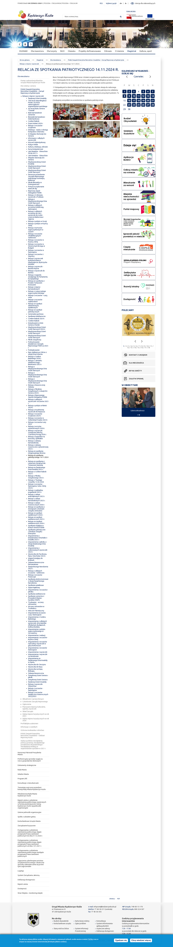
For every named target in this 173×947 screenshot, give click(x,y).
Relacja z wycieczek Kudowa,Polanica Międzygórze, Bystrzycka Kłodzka (37, 261)
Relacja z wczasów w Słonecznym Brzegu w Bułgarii (36, 246)
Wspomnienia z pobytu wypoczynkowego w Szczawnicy (36, 631)
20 (148, 100)
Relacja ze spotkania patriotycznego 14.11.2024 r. (38, 457)
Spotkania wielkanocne (36, 594)
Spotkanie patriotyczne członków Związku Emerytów (36, 531)
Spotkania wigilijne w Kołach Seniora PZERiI (36, 526)
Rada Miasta (22, 770)
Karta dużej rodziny (82, 921)
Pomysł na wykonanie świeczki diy (36, 188)
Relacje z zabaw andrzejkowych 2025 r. (36, 495)
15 (138, 347)
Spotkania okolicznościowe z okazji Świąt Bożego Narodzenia (38, 581)
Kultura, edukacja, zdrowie (38, 147)
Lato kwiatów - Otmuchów (38, 156)
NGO (62, 51)
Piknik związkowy (34, 340)
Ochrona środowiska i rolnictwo (32, 730)
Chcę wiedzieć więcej (141, 940)
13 (148, 96)
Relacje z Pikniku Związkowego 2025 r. (36, 477)
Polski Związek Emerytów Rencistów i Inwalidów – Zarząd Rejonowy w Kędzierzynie (96, 60)
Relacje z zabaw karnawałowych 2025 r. (36, 500)
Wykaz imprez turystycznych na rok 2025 (35, 715)
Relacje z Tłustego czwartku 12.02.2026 (36, 481)
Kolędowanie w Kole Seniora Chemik (35, 324)
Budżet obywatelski (61, 921)
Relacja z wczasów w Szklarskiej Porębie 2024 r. (38, 419)
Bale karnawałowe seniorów (35, 114)
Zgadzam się (121, 940)
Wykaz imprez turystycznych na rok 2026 (35, 719)
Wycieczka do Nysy (35, 667)
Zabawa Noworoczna (36, 673)
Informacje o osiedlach (29, 727)
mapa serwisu (131, 11)
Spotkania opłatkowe (36, 585)
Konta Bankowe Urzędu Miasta (29, 821)
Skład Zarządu (27, 711)
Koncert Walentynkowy (37, 142)
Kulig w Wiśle (33, 144)
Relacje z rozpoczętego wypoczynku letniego (37, 292)
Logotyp (21, 871)
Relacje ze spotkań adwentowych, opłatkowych (35, 306)
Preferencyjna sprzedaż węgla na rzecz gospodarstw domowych (30, 760)
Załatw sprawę (136, 379)
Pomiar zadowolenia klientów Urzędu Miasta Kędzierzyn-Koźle (33, 81)
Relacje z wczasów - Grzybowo (35, 126)
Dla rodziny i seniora (28, 86)
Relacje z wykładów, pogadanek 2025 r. (35, 491)
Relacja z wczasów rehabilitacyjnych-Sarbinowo (35, 236)
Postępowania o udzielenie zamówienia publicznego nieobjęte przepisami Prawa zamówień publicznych (31, 853)
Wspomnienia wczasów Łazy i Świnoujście (37, 614)
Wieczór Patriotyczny (36, 611)
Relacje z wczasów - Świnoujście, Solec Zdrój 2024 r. (37, 486)
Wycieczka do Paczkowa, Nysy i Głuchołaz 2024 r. (37, 555)
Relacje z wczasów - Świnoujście (35, 689)
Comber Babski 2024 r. (36, 319)
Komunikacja (101, 921)
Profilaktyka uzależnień (29, 723)
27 (148, 105)
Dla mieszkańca (55, 60)
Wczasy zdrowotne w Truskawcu (36, 607)
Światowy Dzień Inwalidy (37, 98)
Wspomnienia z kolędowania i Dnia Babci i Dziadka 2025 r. (37, 538)
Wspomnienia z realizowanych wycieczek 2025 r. (37, 550)
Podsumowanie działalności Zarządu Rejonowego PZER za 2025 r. (38, 345)
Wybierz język (111, 3)
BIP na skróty (135, 371)
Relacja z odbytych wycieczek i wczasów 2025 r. (38, 401)
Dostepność (22, 889)
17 (134, 100)
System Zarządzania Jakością (28, 875)
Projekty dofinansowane (90, 51)
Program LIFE (22, 779)
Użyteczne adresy (103, 928)
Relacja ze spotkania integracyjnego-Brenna (36, 452)
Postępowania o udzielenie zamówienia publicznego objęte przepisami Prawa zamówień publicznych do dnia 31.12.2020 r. (30, 833)
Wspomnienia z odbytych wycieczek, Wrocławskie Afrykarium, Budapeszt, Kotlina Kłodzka (37, 624)
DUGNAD (23, 51)
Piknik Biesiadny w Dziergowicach (35, 183)
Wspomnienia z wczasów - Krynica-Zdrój (38, 638)
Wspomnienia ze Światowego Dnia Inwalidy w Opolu (37, 660)
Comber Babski (33, 121)
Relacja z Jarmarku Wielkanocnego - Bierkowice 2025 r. (35, 362)
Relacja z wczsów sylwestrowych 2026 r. (36, 427)
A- (126, 3)
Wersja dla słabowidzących (145, 3)
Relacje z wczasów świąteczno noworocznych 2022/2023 (38, 694)
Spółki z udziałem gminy (27, 817)
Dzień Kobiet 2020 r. (35, 123)
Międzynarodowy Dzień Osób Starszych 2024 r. (37, 328)
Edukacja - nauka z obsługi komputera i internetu (38, 131)
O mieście (119, 51)
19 (143, 100)
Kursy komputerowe (35, 149)
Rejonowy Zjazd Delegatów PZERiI (34, 192)
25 (138, 105)
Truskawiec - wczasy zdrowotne (36, 603)
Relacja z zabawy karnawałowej (34, 442)
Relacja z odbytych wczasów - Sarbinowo (36, 572)
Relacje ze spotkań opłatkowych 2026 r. (35, 514)
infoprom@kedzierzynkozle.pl (105, 907)
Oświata (71, 51)
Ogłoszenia (26, 704)
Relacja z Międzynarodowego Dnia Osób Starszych (37, 201)
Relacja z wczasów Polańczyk (35, 576)
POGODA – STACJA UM (69, 3)
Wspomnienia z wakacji (36, 635)
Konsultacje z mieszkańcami (28, 783)
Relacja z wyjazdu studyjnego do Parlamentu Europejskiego (38, 277)
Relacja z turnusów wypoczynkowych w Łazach (35, 230)
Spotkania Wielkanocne (37, 316)
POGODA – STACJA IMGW (52, 3)
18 (138, 100)
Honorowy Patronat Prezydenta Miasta (29, 753)
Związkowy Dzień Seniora (37, 680)
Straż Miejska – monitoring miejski (30, 893)
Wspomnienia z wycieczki (37, 652)
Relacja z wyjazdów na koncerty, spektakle (36, 437)
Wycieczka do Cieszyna (37, 664)
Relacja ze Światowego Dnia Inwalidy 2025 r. (36, 468)
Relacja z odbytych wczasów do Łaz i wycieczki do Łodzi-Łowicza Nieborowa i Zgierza (35, 215)
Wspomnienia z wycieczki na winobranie (37, 655)
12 (143, 96)
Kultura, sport (146, 51)
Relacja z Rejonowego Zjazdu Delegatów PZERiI (37, 396)
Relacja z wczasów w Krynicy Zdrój (36, 241)
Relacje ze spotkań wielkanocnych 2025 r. (36, 518)
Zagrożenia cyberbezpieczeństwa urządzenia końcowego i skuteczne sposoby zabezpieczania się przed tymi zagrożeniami (31, 863)
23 (129, 105)
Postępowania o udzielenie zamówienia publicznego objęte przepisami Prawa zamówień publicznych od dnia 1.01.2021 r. (30, 843)
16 (129, 100)
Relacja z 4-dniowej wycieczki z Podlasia (35, 196)
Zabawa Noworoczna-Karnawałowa (36, 563)
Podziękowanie (34, 350)
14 (152, 96)
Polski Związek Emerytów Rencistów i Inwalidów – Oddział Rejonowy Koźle (33, 735)
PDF (118, 899)
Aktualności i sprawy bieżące (33, 699)
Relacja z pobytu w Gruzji (37, 221)
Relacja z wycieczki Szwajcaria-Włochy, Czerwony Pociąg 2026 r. (37, 432)
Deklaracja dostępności (26, 880)
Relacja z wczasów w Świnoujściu (36, 251)
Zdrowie (108, 51)
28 (152, 105)
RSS (101, 3)
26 (143, 105)
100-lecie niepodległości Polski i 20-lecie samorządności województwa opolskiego (37, 103)
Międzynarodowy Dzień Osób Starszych (37, 167)
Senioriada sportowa (35, 314)
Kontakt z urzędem (138, 355)
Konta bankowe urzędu (62, 923)
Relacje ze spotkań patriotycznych (35, 311)
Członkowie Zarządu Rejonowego (35, 702)
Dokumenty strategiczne (27, 765)
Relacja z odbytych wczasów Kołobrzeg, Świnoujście (36, 207)
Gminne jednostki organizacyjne (29, 812)
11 (138, 96)
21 (152, 100)
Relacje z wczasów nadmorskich (35, 301)
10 (134, 96)
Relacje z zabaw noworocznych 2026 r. (36, 504)
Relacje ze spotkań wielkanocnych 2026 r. (36, 522)
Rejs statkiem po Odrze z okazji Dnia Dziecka (37, 353)
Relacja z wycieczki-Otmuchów (35, 685)
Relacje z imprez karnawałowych (34, 288)
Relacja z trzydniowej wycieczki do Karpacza (36, 411)
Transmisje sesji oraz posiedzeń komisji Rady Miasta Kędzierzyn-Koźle (32, 788)
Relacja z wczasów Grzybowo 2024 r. (35, 415)
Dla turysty (52, 51)
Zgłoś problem (80, 923)
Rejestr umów (23, 884)
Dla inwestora (37, 51)
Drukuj (112, 899)
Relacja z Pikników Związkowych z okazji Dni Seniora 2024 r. (37, 391)
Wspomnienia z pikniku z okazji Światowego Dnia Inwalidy (37, 544)
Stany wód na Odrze (61, 928)
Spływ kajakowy (34, 587)
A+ (121, 3)
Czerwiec (138, 76)
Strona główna (25, 60)
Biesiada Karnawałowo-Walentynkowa (36, 118)
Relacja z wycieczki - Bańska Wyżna (35, 267)
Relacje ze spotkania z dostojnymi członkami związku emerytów (36, 509)
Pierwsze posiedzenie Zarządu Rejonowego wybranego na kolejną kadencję (36, 177)
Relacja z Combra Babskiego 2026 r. (34, 357)
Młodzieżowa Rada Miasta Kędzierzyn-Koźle (27, 795)
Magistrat (131, 51)
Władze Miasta (23, 774)
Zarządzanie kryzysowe (27, 826)
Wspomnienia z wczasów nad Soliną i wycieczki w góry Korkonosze (37, 644)
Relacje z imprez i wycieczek (29, 64)
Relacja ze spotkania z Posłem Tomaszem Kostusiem (36, 283)
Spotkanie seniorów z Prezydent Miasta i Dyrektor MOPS (36, 598)
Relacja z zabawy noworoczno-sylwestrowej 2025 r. (38, 447)
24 (134, 105)
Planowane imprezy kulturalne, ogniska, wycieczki (34, 708)
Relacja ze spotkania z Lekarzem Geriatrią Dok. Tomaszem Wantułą (37, 463)
